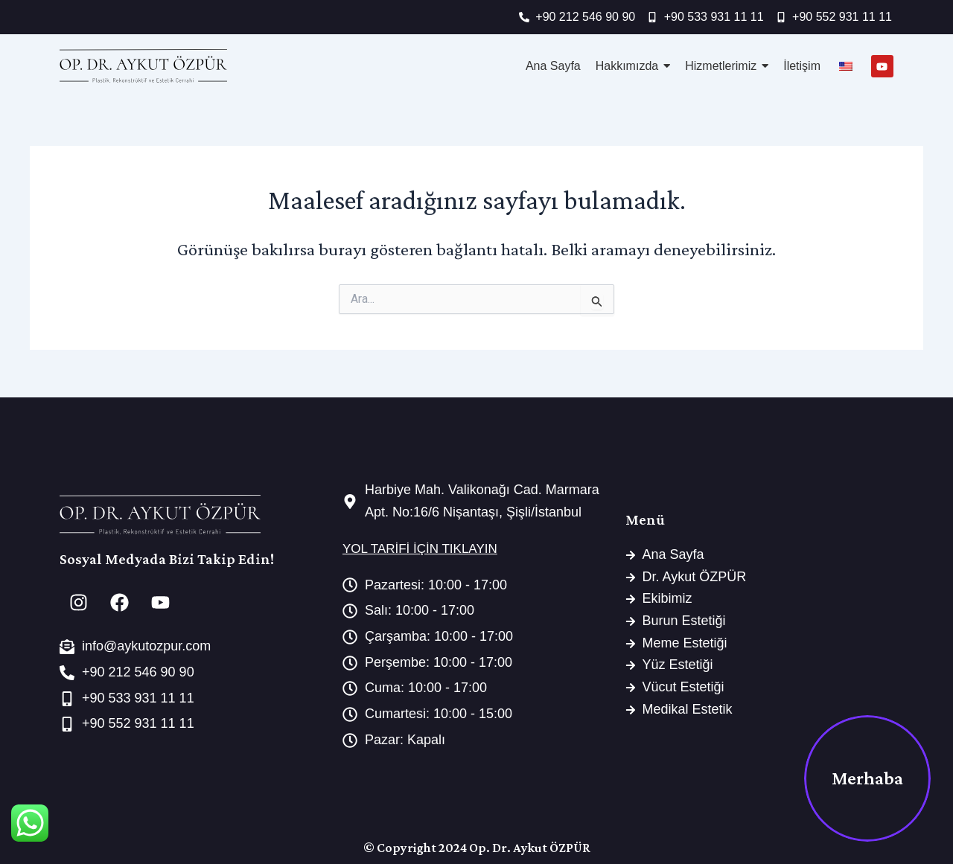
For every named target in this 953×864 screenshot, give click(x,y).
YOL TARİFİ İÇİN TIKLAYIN (419, 549)
